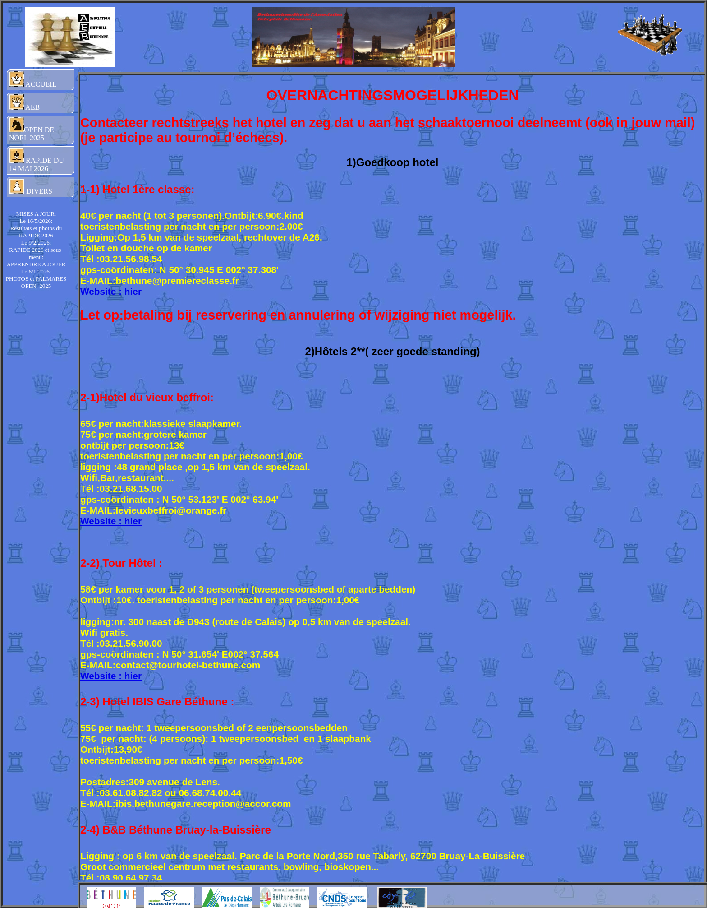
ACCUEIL (32, 79)
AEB (24, 102)
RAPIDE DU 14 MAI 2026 (36, 160)
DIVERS (30, 187)
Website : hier (111, 291)
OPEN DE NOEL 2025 (31, 129)
